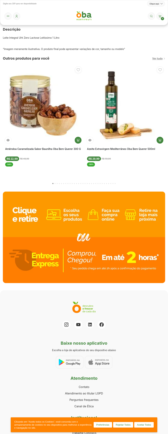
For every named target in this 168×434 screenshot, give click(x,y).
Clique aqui (156, 4)
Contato (84, 387)
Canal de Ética (84, 406)
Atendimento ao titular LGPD (84, 393)
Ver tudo (158, 58)
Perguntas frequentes (83, 400)
